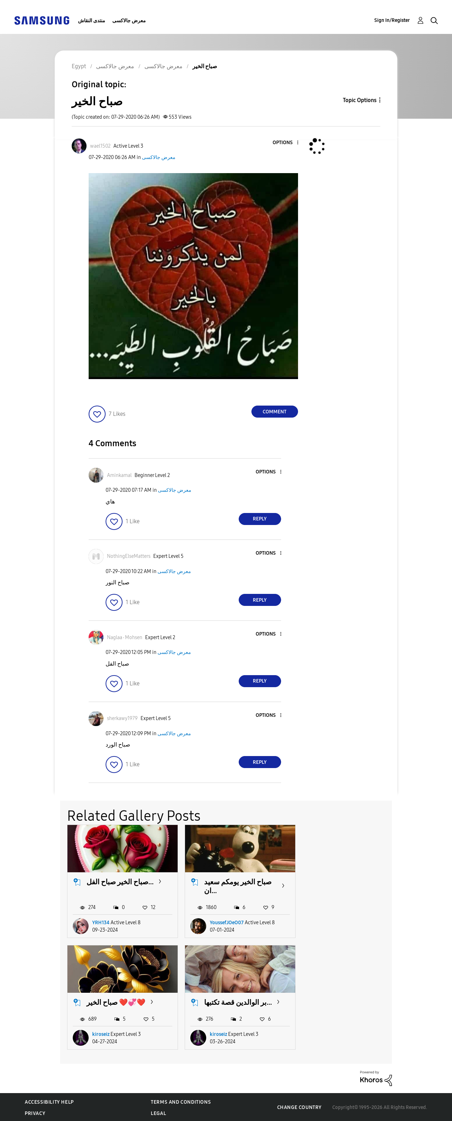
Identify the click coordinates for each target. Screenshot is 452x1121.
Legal (158, 1112)
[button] (285, 143)
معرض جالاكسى (129, 21)
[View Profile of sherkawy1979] (122, 718)
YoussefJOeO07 (226, 922)
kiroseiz (334, 922)
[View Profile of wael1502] (100, 146)
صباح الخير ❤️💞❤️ (349, 881)
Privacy (35, 1112)
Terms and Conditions (181, 1101)
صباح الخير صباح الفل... (120, 881)
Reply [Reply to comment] (260, 519)
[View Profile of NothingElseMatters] (128, 556)
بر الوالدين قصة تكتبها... (120, 1001)
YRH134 (100, 922)
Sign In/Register (392, 20)
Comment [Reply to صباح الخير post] (274, 412)
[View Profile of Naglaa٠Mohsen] (124, 638)
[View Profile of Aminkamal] (119, 475)
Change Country (299, 1106)
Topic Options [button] (359, 100)
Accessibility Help (49, 1101)
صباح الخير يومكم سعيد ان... (236, 886)
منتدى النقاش (91, 21)
